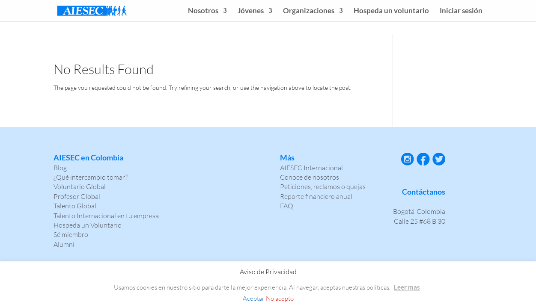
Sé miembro (71, 234)
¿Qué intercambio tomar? (91, 177)
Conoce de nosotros (309, 177)
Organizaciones (308, 11)
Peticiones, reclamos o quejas (323, 186)
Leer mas (407, 287)
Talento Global (75, 205)
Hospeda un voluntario (391, 11)
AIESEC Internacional (311, 167)
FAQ (286, 205)
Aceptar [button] (254, 298)
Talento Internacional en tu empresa (106, 215)
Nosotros (203, 11)
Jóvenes (251, 11)
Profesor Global (77, 196)
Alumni (64, 244)
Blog (60, 167)
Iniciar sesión (461, 11)
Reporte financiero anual (316, 196)
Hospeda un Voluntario (88, 225)
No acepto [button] (280, 298)
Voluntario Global (80, 186)
